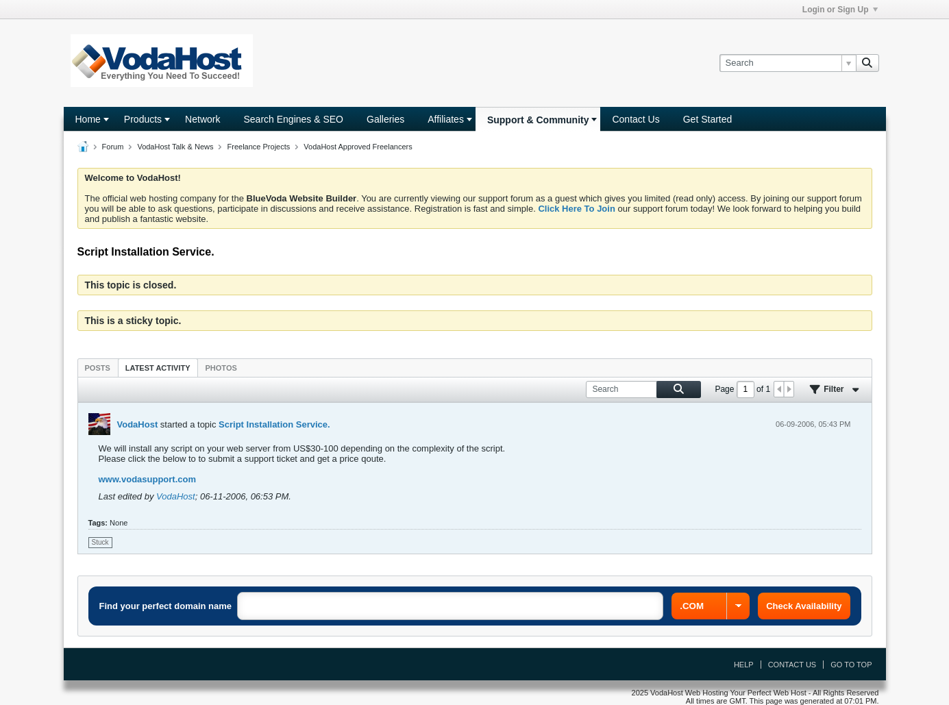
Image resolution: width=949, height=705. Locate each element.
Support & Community (538, 119)
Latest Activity (157, 368)
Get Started (707, 119)
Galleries (385, 119)
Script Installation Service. (274, 424)
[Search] (787, 63)
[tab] (97, 367)
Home (88, 119)
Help (744, 664)
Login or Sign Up (840, 9)
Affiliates (446, 119)
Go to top (851, 664)
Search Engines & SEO (293, 119)
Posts (97, 368)
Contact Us (635, 119)
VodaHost (137, 424)
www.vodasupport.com (148, 479)
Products (143, 119)
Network (202, 119)
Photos (221, 368)
